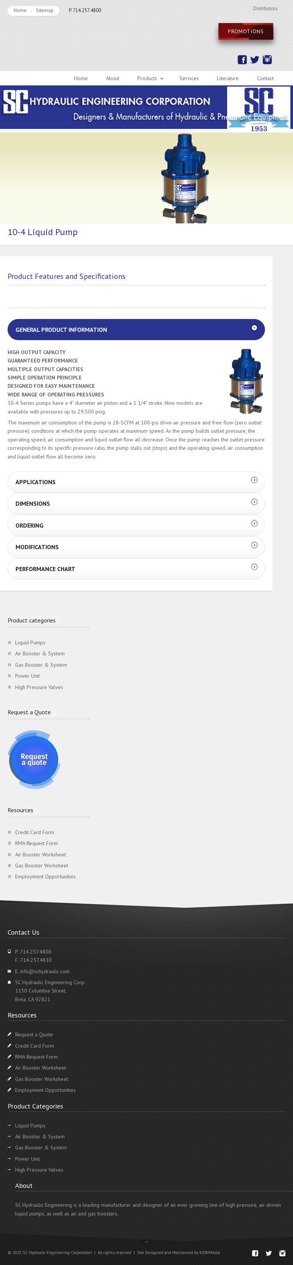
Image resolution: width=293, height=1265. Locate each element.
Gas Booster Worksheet (41, 865)
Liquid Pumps (30, 642)
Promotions (245, 31)
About (112, 78)
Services (189, 78)
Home (20, 10)
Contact (265, 78)
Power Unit (27, 675)
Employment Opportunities (45, 876)
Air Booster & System (40, 653)
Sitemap (44, 10)
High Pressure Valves (39, 687)
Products (147, 78)
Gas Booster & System (41, 664)
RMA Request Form (36, 843)
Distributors (265, 8)
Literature (228, 78)
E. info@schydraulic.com (42, 971)
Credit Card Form (34, 832)
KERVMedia (209, 1252)
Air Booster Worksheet (40, 854)
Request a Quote (34, 1034)
